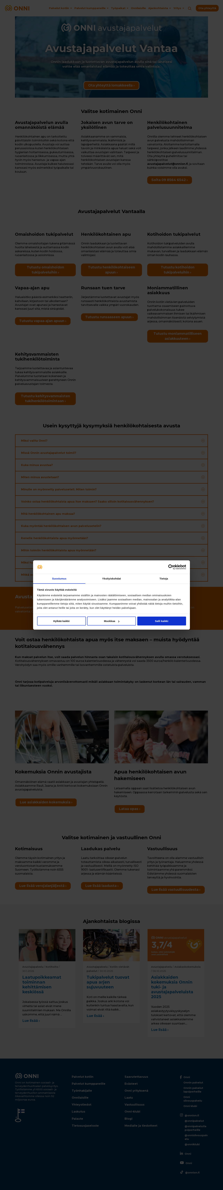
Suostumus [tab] (59, 578)
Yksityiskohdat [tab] (111, 578)
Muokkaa (111, 621)
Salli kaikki (161, 621)
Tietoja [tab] (164, 578)
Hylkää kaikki (61, 621)
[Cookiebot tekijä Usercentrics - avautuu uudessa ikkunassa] (171, 567)
